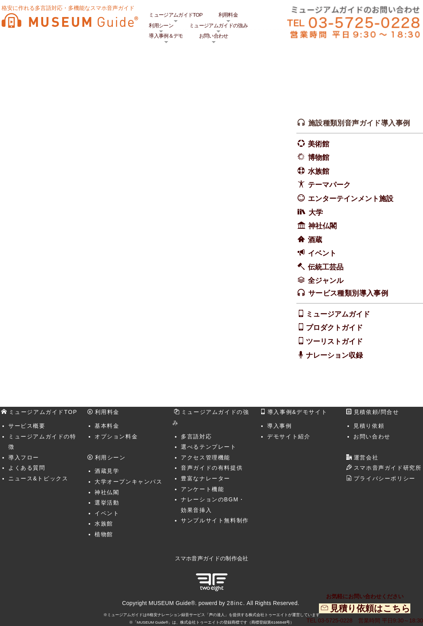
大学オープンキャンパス (129, 481)
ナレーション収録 (334, 355)
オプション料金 (116, 436)
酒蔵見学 (107, 471)
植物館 (104, 534)
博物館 (318, 157)
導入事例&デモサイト (293, 412)
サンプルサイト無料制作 (215, 520)
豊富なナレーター (205, 478)
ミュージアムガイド (338, 314)
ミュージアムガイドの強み (218, 25)
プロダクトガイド (334, 328)
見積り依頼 (368, 426)
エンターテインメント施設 (350, 199)
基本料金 (107, 426)
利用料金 (228, 15)
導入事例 (279, 426)
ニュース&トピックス (38, 478)
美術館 (318, 144)
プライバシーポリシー (380, 478)
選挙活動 (107, 502)
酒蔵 (315, 240)
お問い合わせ (213, 36)
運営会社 (362, 457)
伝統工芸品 (325, 267)
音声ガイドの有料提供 (212, 468)
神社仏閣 (322, 226)
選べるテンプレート (208, 447)
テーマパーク (329, 185)
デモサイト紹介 (288, 436)
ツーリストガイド (334, 341)
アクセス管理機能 (205, 457)
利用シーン (161, 25)
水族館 (318, 171)
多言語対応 (196, 436)
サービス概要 (27, 426)
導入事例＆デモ (166, 36)
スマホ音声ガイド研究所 (383, 468)
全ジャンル (325, 281)
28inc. (236, 603)
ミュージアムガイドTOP (176, 15)
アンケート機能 (202, 489)
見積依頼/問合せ (372, 412)
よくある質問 (27, 468)
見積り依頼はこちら (370, 608)
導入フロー (23, 457)
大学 (316, 212)
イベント (322, 253)
